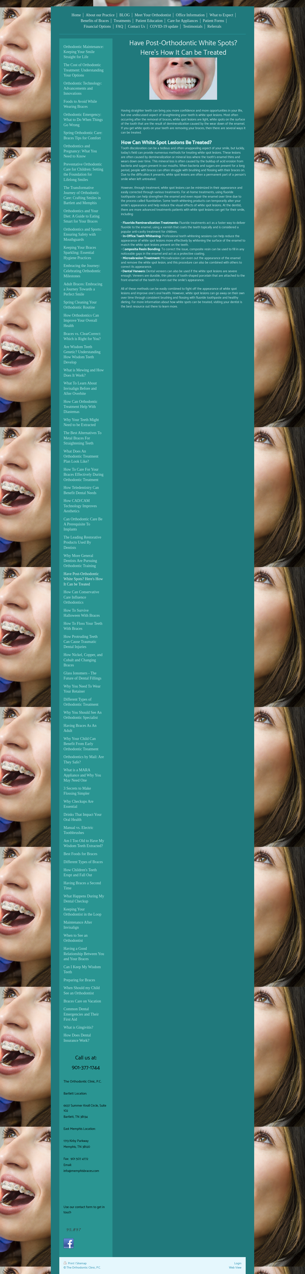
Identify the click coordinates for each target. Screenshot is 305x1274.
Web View (235, 1267)
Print (69, 1263)
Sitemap (81, 1263)
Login (237, 1263)
